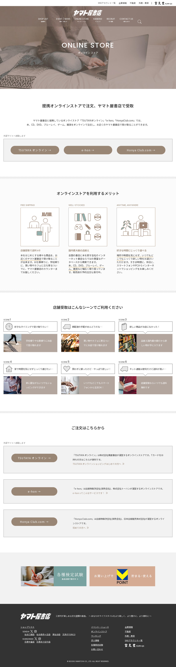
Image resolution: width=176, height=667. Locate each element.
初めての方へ (79, 527)
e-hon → (88, 150)
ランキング (96, 635)
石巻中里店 (29, 641)
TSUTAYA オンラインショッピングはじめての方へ (97, 463)
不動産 (133, 3)
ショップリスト (27, 627)
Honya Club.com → (141, 150)
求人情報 (95, 640)
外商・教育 (144, 3)
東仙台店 (56, 634)
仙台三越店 (29, 634)
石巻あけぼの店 (43, 641)
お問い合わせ (97, 649)
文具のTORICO (68, 634)
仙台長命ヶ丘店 (43, 634)
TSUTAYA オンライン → (34, 150)
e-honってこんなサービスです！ (89, 493)
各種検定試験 (97, 644)
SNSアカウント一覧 (107, 3)
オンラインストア (99, 631)
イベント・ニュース (100, 627)
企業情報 (123, 3)
